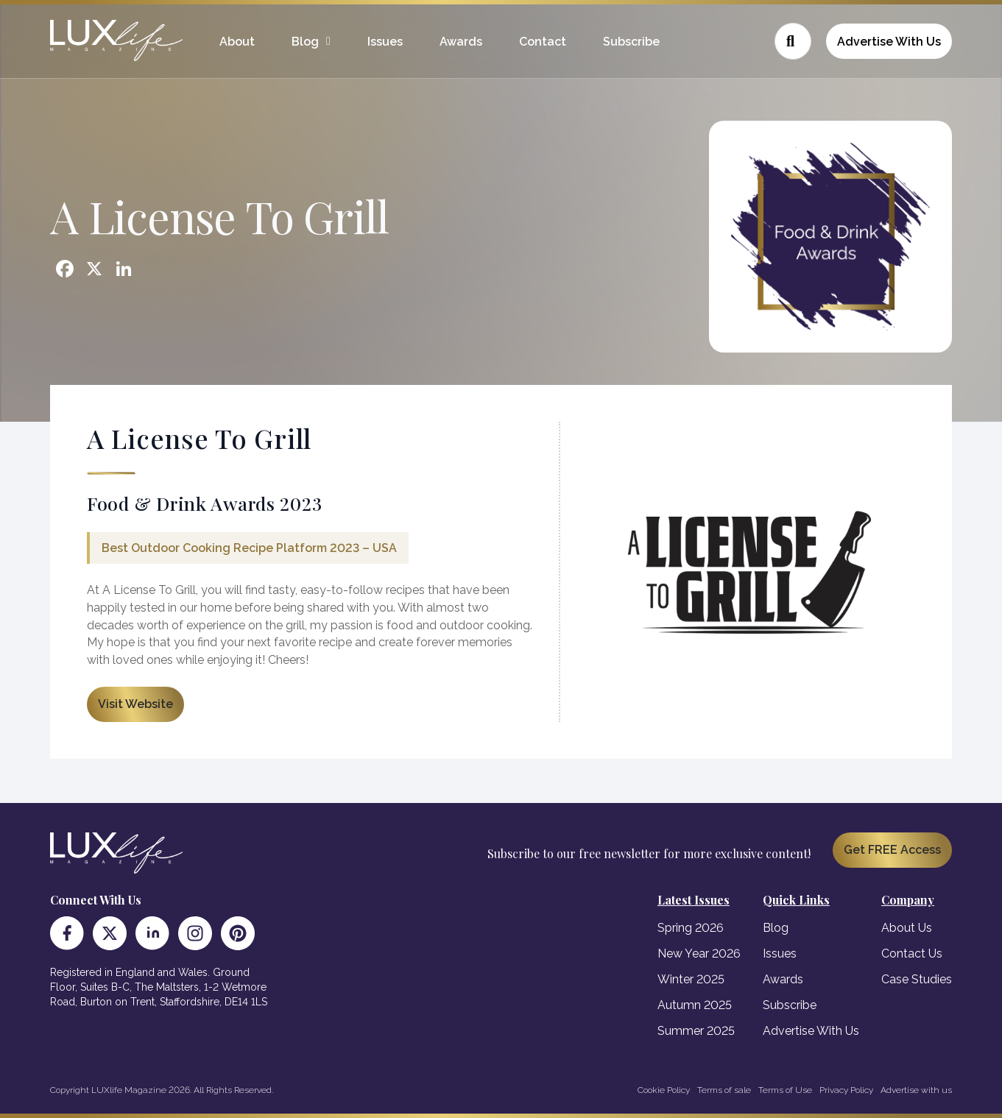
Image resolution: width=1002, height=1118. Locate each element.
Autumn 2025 (694, 1005)
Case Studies (916, 979)
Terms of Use (785, 1090)
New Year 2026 (699, 953)
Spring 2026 (690, 928)
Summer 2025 (696, 1031)
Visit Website (135, 704)
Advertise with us (916, 1090)
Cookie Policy (664, 1090)
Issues (385, 42)
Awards (461, 42)
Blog (305, 42)
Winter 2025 (690, 979)
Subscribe (631, 42)
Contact (542, 42)
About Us (906, 928)
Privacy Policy (846, 1090)
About (237, 42)
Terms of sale (724, 1090)
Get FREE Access (892, 850)
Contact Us (911, 953)
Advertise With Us (889, 42)
